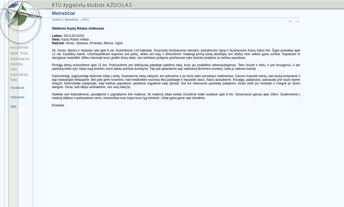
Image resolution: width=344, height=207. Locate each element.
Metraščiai (71, 19)
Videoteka (17, 97)
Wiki (13, 106)
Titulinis (57, 19)
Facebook (17, 88)
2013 (85, 19)
